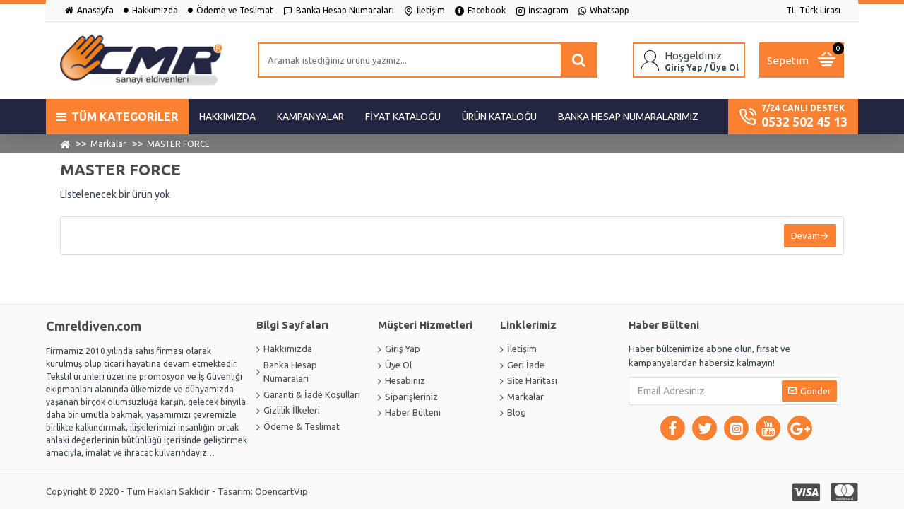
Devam (805, 235)
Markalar (108, 143)
